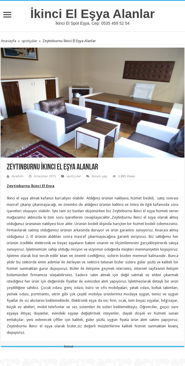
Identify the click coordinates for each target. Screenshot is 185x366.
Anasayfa (8, 41)
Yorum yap (99, 176)
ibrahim (18, 176)
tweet (68, 346)
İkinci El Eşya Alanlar (92, 14)
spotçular (29, 41)
